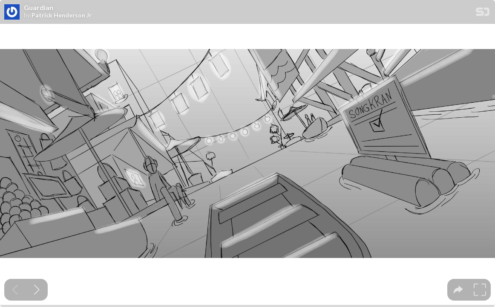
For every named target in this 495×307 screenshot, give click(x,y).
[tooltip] (458, 289)
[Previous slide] (15, 289)
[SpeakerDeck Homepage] (482, 13)
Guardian (38, 7)
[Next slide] (36, 289)
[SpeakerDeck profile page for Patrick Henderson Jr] (12, 12)
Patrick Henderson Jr (62, 15)
